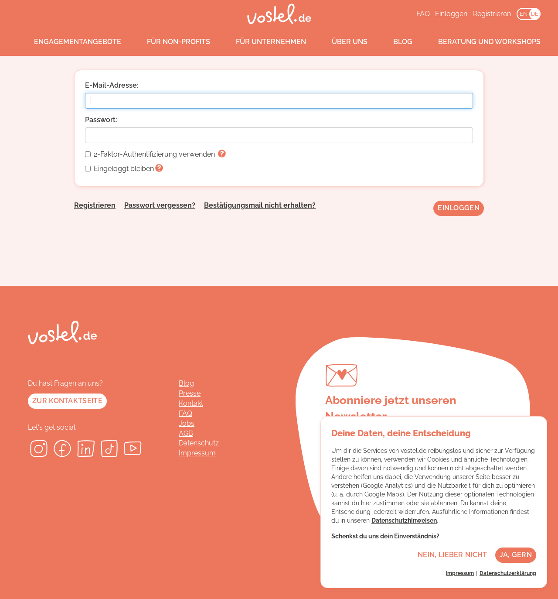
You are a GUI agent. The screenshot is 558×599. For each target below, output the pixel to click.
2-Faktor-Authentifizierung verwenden (155, 154)
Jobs (186, 423)
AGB (186, 433)
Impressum (197, 453)
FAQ (423, 14)
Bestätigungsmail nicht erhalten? (260, 205)
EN (523, 13)
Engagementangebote (69, 41)
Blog (394, 41)
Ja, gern (516, 555)
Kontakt (191, 403)
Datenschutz (199, 443)
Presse (190, 393)
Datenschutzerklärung (508, 573)
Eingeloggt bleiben (124, 168)
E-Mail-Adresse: (112, 85)
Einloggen (451, 14)
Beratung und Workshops (481, 41)
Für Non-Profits (170, 41)
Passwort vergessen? (159, 205)
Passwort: (101, 120)
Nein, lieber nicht (452, 555)
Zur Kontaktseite (67, 401)
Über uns (341, 41)
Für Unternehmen (262, 41)
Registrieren (492, 14)
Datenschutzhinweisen (404, 520)
